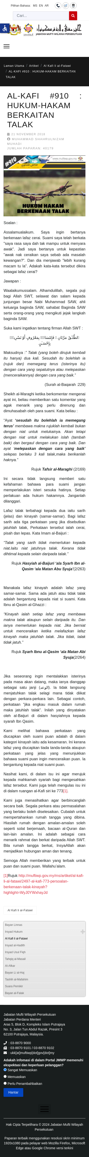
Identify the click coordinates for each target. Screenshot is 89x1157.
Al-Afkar (10, 965)
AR (47, 5)
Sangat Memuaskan (20, 1070)
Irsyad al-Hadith (15, 945)
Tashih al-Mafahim (16, 979)
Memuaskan (15, 1077)
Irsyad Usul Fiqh (15, 952)
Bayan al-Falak (14, 993)
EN (41, 5)
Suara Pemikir (14, 986)
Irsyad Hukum (14, 931)
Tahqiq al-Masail (15, 959)
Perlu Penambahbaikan (23, 1084)
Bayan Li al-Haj (14, 972)
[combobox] (41, 15)
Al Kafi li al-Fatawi (20, 910)
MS (35, 5)
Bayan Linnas (13, 925)
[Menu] (6, 46)
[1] (65, 791)
